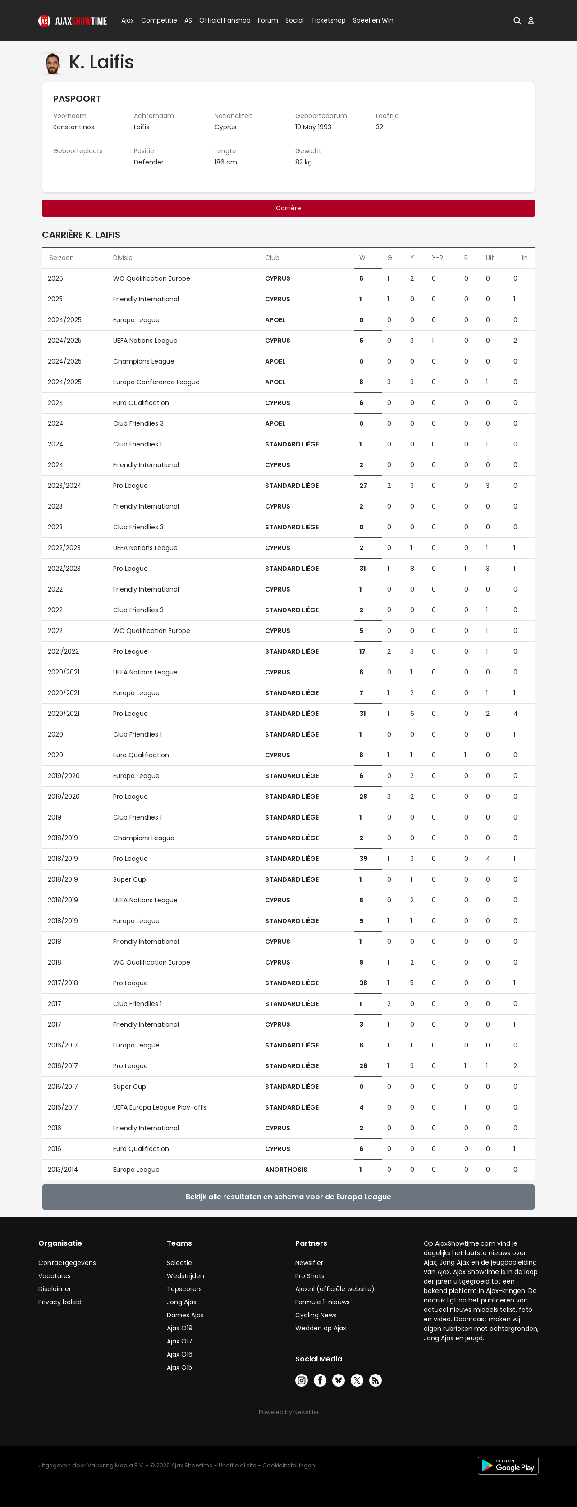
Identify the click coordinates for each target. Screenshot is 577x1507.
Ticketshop (328, 20)
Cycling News (316, 1315)
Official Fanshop (219, 20)
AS (188, 20)
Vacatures (54, 1275)
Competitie (155, 20)
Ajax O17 (179, 1341)
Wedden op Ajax (320, 1328)
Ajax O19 (179, 1328)
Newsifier (309, 1262)
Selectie (179, 1262)
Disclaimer (54, 1288)
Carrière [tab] (288, 208)
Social (293, 20)
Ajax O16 (179, 1354)
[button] (517, 20)
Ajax (127, 20)
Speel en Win (373, 20)
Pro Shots (310, 1275)
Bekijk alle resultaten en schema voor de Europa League (288, 1197)
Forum (268, 20)
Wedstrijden (185, 1275)
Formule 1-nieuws (322, 1302)
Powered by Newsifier (289, 1412)
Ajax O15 (179, 1367)
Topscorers (184, 1288)
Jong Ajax (182, 1302)
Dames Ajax (185, 1315)
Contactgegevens (67, 1262)
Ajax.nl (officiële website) (335, 1288)
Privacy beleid (60, 1302)
